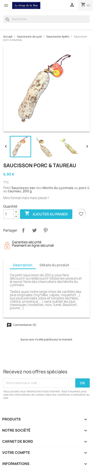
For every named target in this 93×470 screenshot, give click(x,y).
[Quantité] (8, 214)
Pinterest (45, 230)
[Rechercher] (46, 19)
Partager (23, 230)
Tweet (34, 230)
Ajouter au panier (46, 214)
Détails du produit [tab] (54, 265)
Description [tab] (22, 265)
